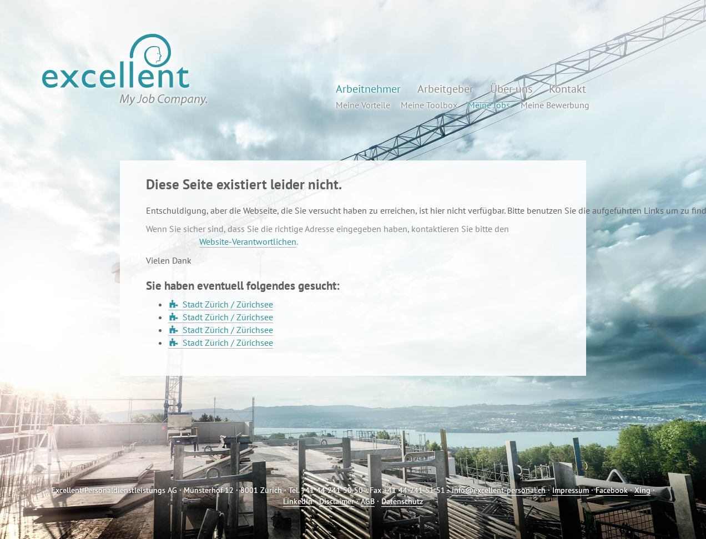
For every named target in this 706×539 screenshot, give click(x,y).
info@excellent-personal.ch (499, 490)
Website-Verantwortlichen (247, 241)
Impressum (570, 490)
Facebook (612, 490)
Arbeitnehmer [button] (368, 89)
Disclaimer (336, 501)
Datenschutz (402, 501)
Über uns (511, 89)
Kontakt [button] (567, 89)
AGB (368, 501)
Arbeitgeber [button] (445, 89)
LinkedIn (297, 501)
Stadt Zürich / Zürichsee (228, 304)
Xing (642, 490)
